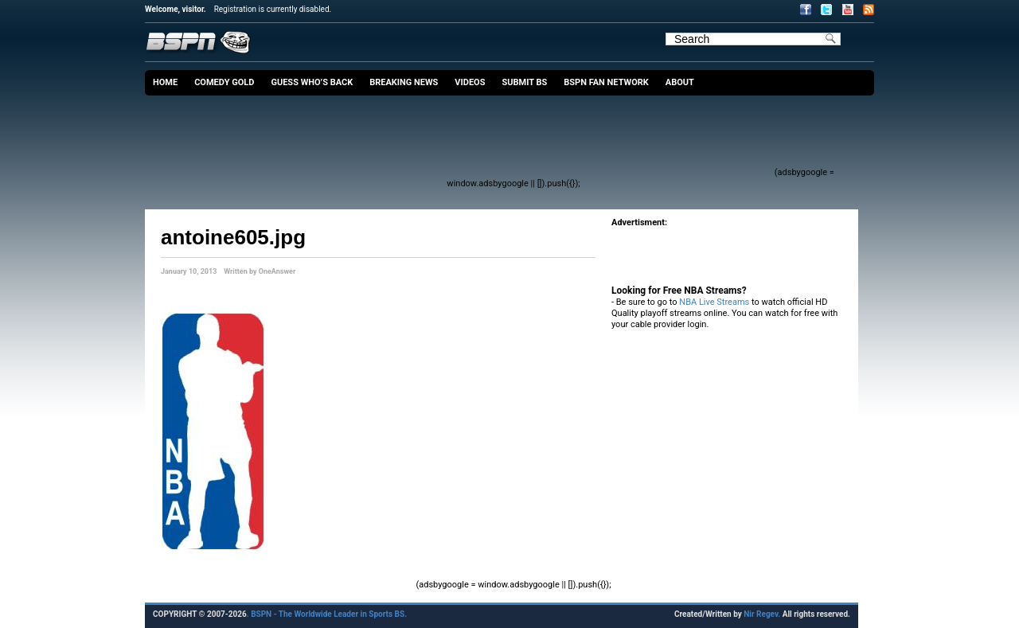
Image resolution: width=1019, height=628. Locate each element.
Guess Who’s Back (312, 82)
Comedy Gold (224, 82)
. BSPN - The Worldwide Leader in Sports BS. (327, 614)
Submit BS (524, 82)
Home (165, 82)
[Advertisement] (482, 139)
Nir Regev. (763, 614)
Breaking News (403, 82)
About (680, 82)
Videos (470, 82)
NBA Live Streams (714, 302)
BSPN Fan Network (606, 82)
